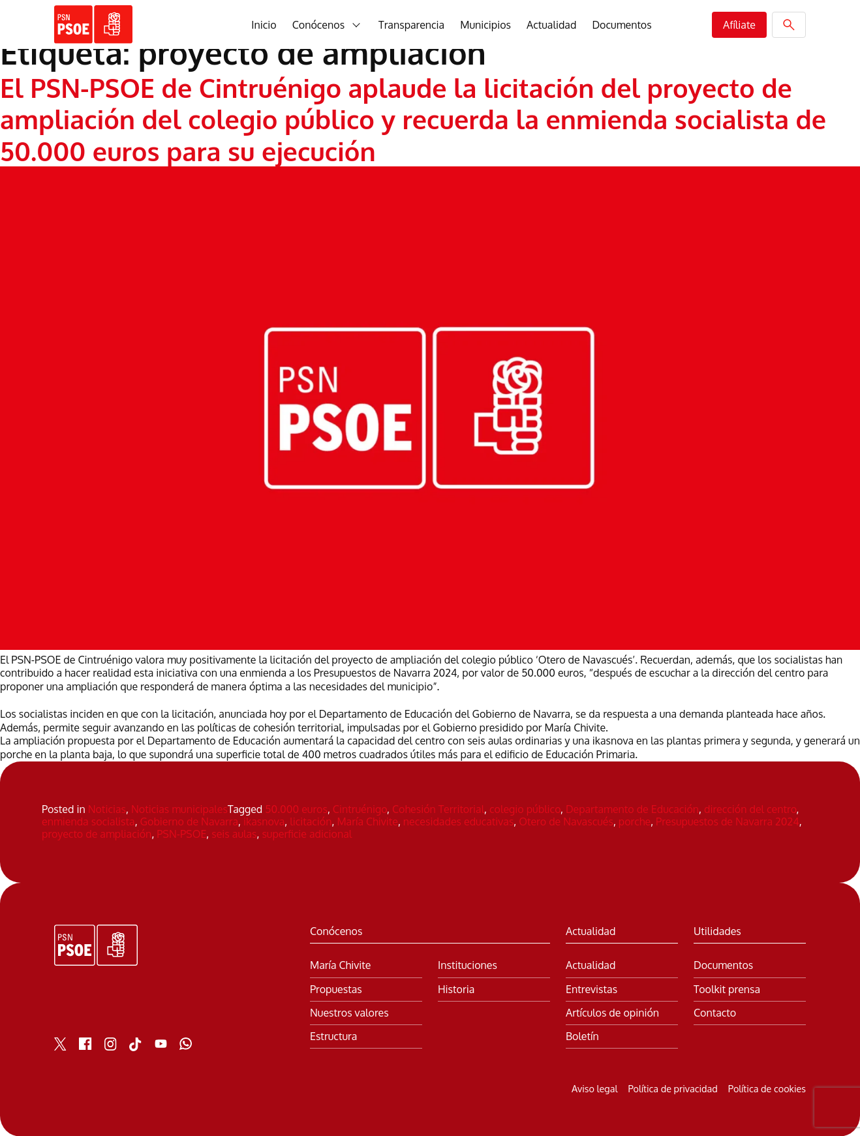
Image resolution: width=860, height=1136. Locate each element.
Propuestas (336, 988)
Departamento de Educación (632, 808)
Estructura (333, 1035)
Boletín (582, 1035)
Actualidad (551, 24)
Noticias (107, 808)
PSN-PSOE (181, 833)
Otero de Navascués (566, 820)
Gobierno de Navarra (189, 820)
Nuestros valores (349, 1012)
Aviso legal (594, 1088)
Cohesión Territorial (438, 808)
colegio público (525, 808)
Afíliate (739, 24)
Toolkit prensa (727, 988)
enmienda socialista (88, 820)
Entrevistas (591, 988)
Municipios (485, 24)
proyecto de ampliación (96, 833)
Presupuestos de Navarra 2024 (727, 820)
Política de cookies (767, 1088)
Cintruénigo (360, 808)
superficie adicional (307, 833)
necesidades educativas (458, 820)
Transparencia (411, 24)
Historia (456, 988)
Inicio (263, 24)
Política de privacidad (672, 1088)
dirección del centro (750, 808)
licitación (310, 820)
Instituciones (467, 965)
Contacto (715, 1012)
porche (635, 820)
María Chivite (367, 820)
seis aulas (233, 833)
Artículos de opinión (612, 1012)
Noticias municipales (179, 808)
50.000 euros (296, 808)
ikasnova (263, 820)
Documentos (621, 24)
